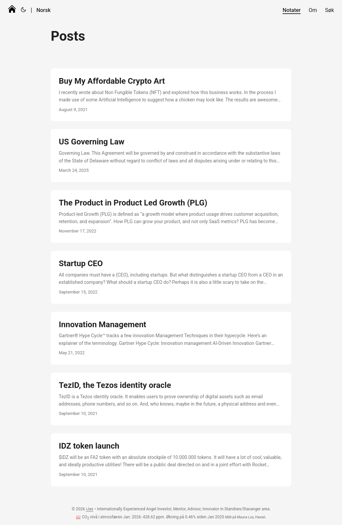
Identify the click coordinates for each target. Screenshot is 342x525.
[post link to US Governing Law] (171, 155)
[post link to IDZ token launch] (171, 459)
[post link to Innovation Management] (171, 338)
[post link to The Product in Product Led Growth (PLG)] (171, 216)
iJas (89, 509)
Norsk (43, 10)
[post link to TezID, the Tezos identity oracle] (171, 399)
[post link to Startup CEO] (171, 277)
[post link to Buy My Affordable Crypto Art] (171, 94)
